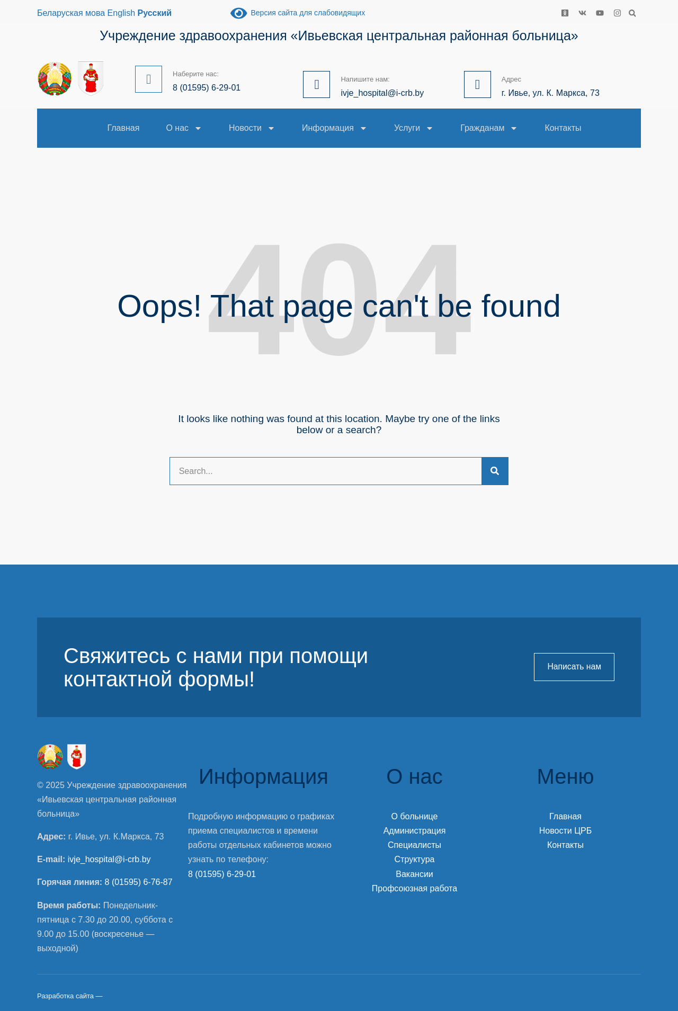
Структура (415, 859)
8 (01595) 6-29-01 (222, 874)
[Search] (494, 471)
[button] (632, 13)
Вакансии (414, 874)
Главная (124, 127)
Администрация (414, 830)
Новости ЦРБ (565, 830)
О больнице (414, 816)
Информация (335, 128)
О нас (184, 128)
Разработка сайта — (70, 996)
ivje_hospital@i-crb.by (109, 859)
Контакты (563, 127)
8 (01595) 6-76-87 (139, 882)
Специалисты (414, 844)
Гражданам (489, 128)
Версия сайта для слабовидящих (297, 12)
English (121, 12)
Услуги (414, 128)
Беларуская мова (71, 12)
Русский (155, 12)
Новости (252, 128)
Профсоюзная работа (414, 888)
